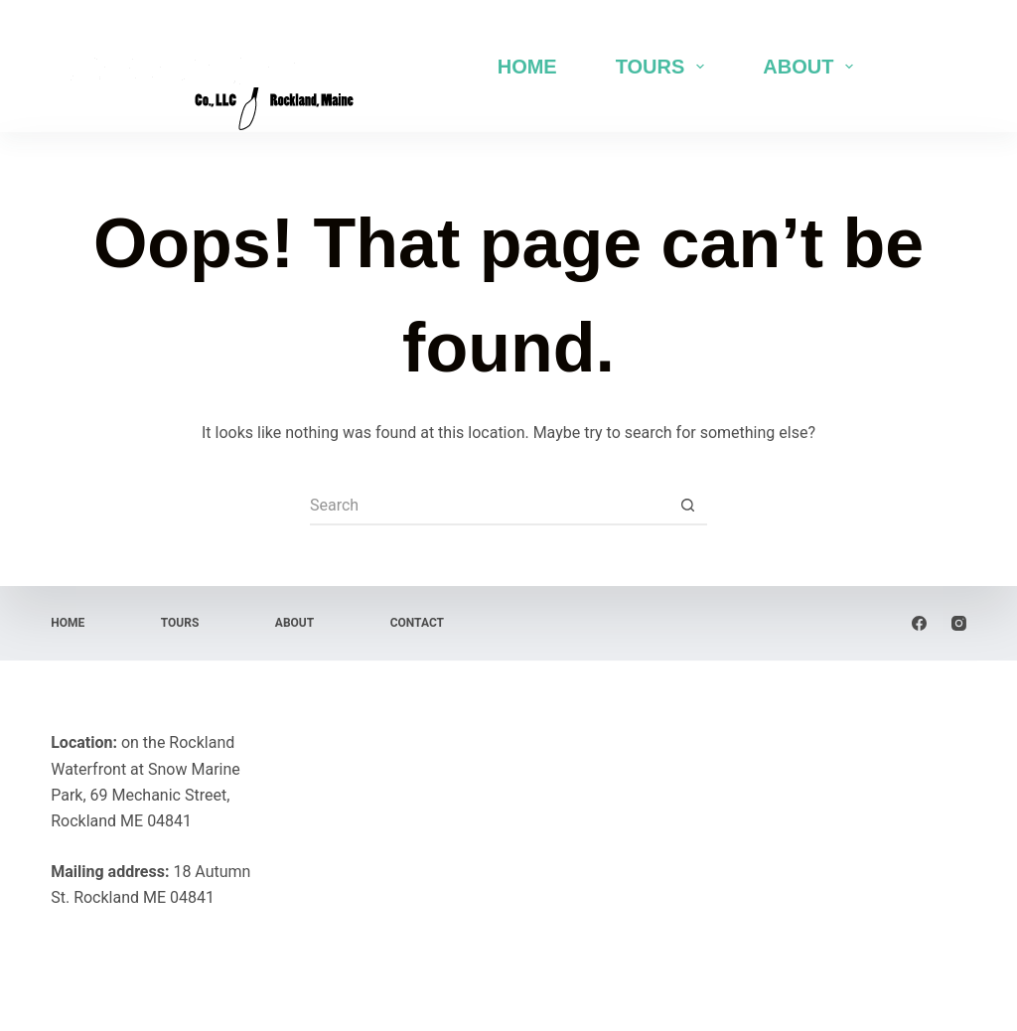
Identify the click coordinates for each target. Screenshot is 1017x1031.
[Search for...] (488, 505)
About (812, 66)
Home (527, 66)
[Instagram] (958, 623)
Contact (417, 623)
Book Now (920, 65)
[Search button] (687, 505)
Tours (664, 66)
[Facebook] (919, 623)
